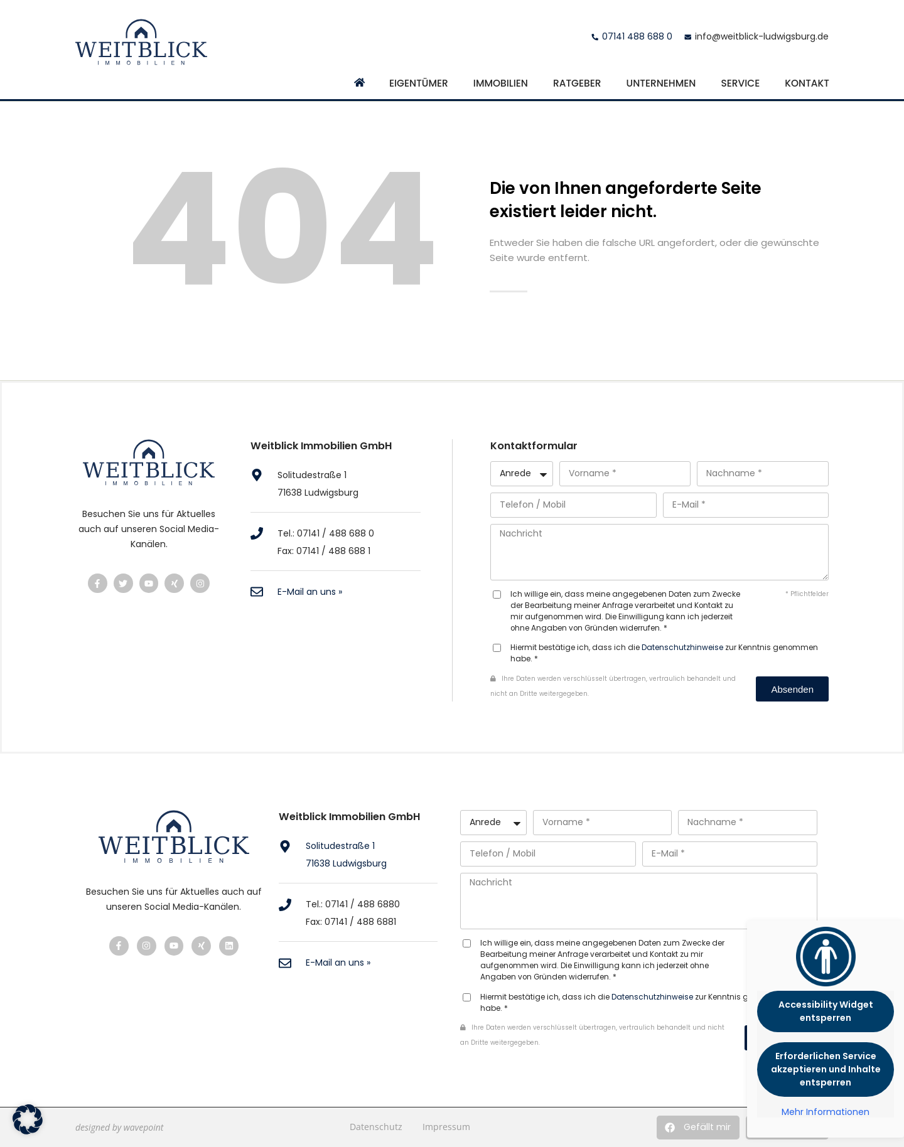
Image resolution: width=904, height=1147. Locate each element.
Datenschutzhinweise (682, 648)
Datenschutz (376, 1127)
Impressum (446, 1127)
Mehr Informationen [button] (825, 1112)
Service (740, 83)
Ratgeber (577, 83)
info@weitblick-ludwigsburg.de (762, 36)
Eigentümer (418, 83)
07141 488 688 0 (637, 36)
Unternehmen (661, 83)
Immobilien (500, 83)
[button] (698, 1127)
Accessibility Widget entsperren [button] (825, 1011)
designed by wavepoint (119, 1127)
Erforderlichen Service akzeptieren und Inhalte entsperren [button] (826, 1069)
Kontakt (807, 83)
